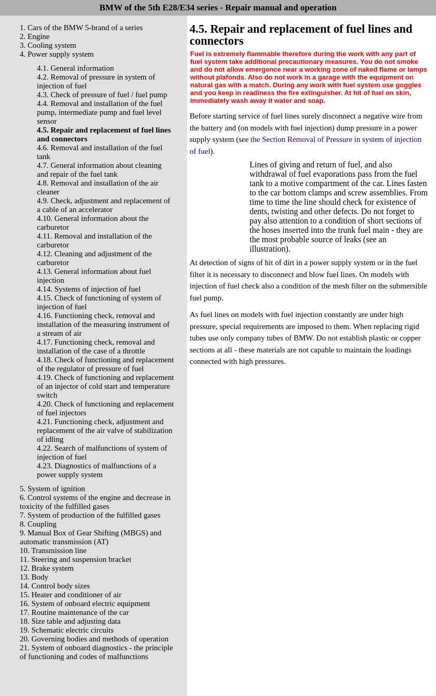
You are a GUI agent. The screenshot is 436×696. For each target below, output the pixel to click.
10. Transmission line (53, 550)
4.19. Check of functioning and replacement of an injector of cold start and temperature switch (105, 386)
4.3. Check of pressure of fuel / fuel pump (102, 94)
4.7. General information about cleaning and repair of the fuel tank (99, 169)
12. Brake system (47, 568)
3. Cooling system (48, 45)
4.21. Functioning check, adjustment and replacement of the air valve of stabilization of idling (105, 430)
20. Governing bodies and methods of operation (94, 639)
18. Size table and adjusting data (70, 621)
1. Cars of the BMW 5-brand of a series (81, 27)
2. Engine (35, 36)
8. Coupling (38, 524)
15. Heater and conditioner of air (71, 594)
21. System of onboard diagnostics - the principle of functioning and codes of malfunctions (96, 652)
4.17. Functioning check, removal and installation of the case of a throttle (96, 346)
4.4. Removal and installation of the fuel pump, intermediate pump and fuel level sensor (100, 112)
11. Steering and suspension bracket (75, 559)
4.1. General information (75, 68)
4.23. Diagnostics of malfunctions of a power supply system (96, 470)
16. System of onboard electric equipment (85, 603)
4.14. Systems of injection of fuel (89, 289)
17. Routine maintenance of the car (74, 612)
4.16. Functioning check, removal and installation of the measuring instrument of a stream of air (103, 324)
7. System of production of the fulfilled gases (90, 515)
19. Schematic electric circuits (67, 630)
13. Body (34, 577)
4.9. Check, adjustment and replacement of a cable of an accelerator (103, 205)
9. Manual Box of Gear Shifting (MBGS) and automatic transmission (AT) (90, 537)
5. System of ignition (52, 488)
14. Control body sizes (55, 586)
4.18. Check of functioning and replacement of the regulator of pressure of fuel (105, 364)
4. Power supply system (57, 54)
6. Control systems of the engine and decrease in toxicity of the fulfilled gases (95, 501)
